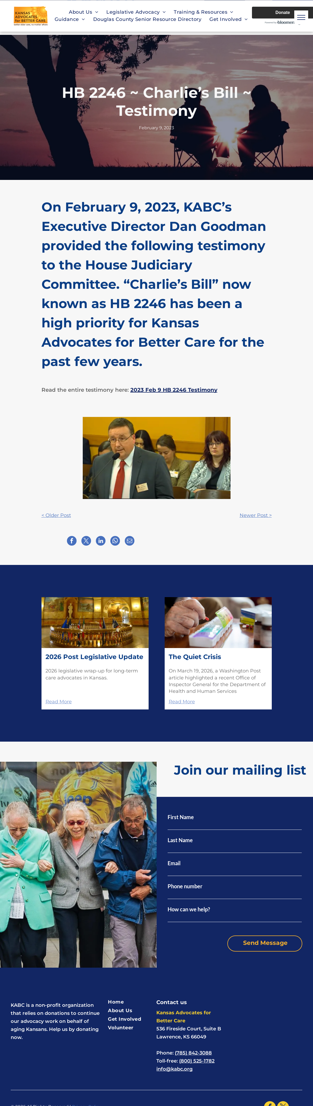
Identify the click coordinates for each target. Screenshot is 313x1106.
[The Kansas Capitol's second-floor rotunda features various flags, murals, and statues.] (95, 622)
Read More (59, 702)
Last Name (180, 840)
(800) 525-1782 (196, 1054)
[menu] (301, 17)
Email (174, 863)
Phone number (185, 886)
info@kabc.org (174, 1062)
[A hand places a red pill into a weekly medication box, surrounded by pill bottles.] (218, 622)
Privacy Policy (86, 1099)
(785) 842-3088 (193, 1046)
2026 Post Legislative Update (94, 657)
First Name (181, 817)
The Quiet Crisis (195, 657)
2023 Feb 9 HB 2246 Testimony (173, 390)
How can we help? (189, 909)
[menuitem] (83, 12)
